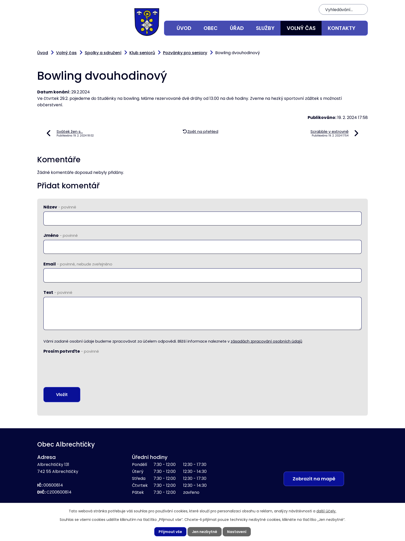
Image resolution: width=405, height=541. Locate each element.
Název (59, 207)
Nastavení (236, 531)
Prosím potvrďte (71, 351)
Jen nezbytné (204, 531)
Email (77, 264)
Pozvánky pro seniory (185, 53)
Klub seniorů (142, 53)
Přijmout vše (170, 531)
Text (57, 292)
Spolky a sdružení (103, 53)
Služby (265, 28)
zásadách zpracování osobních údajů (266, 341)
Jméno (60, 235)
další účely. (326, 511)
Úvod (184, 28)
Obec (211, 28)
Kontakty (341, 28)
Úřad (237, 28)
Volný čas (301, 28)
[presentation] (82, 366)
